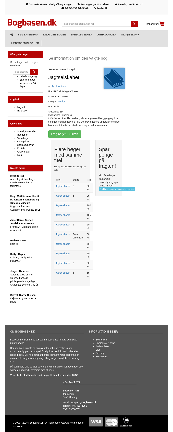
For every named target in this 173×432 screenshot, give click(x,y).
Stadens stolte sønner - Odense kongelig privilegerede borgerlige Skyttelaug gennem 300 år (24, 278)
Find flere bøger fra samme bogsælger (117, 189)
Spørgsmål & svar (105, 343)
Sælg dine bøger (54, 34)
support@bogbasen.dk (74, 7)
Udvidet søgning (28, 76)
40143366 (100, 7)
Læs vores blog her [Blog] (25, 43)
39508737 (74, 409)
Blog (19, 155)
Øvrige (61, 101)
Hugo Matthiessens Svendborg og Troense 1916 (25, 203)
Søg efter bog (28, 34)
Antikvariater (106, 34)
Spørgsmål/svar (25, 145)
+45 (79, 405)
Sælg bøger (23, 138)
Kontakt (21, 148)
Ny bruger (22, 110)
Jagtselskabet (63, 186)
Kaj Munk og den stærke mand (23, 298)
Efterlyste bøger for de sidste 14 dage (28, 83)
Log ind (21, 107)
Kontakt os (101, 356)
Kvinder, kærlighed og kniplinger (21, 257)
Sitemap (100, 353)
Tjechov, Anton (59, 86)
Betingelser (23, 141)
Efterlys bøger (81, 34)
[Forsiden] (12, 34)
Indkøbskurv (130, 34)
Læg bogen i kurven (64, 134)
